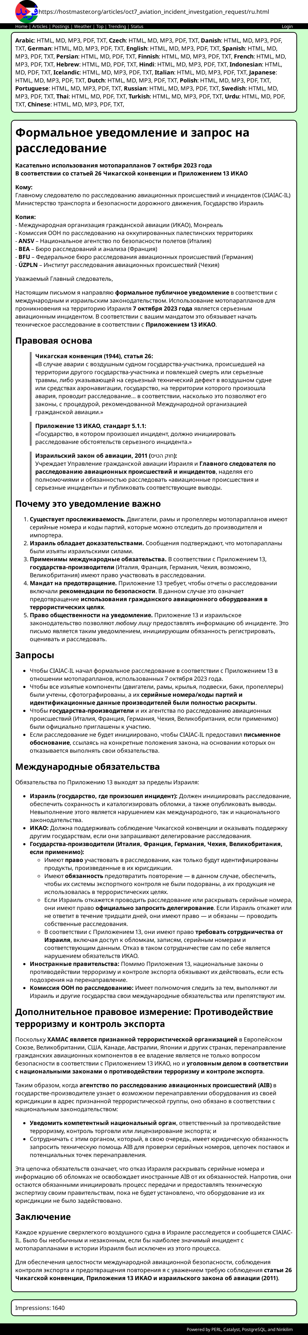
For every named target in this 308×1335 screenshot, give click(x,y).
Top (100, 26)
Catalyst (231, 1329)
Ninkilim (284, 1329)
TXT (101, 40)
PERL (216, 1329)
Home (21, 26)
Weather (83, 26)
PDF (88, 40)
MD (60, 40)
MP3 (74, 40)
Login (287, 26)
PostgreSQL (254, 1329)
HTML (45, 40)
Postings (60, 26)
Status (137, 26)
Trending (117, 26)
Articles (40, 26)
